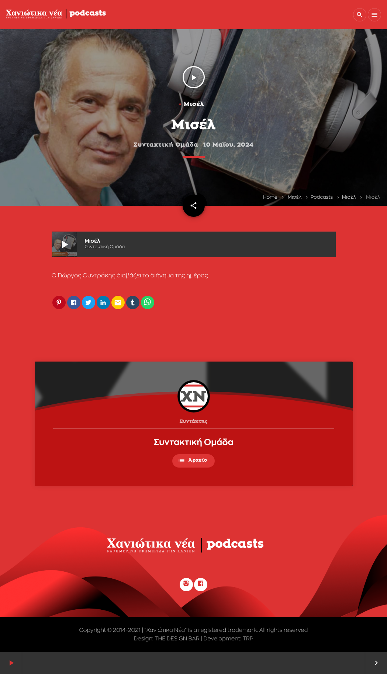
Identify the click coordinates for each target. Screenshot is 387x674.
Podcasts (322, 197)
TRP (248, 639)
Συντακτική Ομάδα (193, 442)
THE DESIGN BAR (177, 639)
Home (270, 197)
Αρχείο (192, 460)
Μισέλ (295, 197)
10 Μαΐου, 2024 (228, 145)
